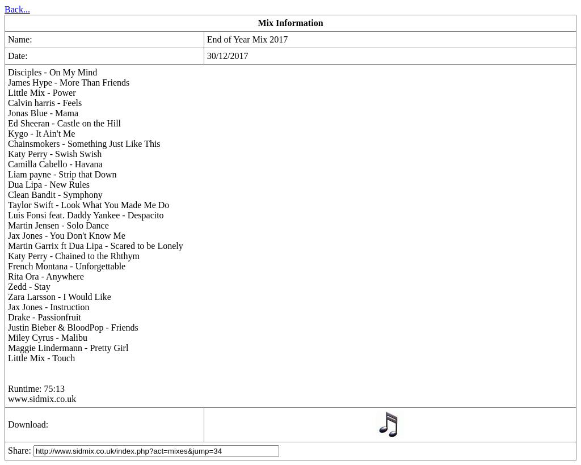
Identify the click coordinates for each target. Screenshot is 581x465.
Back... (17, 9)
